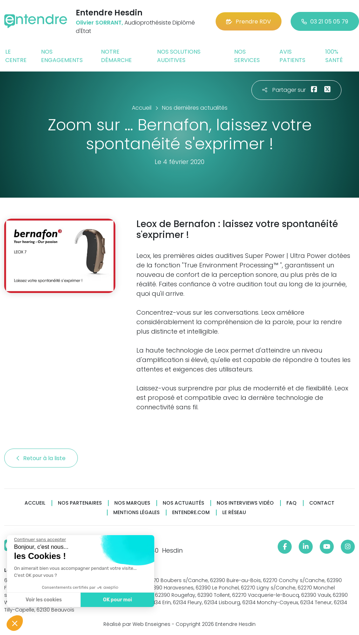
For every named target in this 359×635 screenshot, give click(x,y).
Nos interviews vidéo (245, 503)
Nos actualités (183, 503)
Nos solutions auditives (179, 56)
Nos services (247, 56)
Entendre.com (191, 512)
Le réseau (234, 512)
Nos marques (132, 503)
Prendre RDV (248, 22)
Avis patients (292, 56)
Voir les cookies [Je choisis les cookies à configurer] (44, 600)
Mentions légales (136, 512)
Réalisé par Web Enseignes (136, 624)
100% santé (334, 56)
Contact (321, 503)
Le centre (16, 56)
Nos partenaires (80, 503)
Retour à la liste (41, 458)
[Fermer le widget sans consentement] (40, 539)
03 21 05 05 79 (325, 22)
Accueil (35, 503)
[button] (14, 623)
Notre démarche (116, 56)
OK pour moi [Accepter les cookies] (117, 600)
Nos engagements (62, 56)
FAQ (291, 503)
